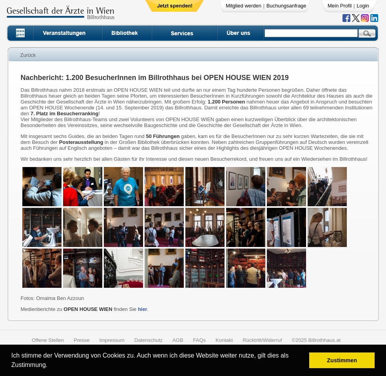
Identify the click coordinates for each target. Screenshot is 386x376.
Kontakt (224, 340)
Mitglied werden (243, 6)
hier (142, 309)
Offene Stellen (48, 340)
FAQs (199, 340)
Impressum (112, 340)
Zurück (28, 55)
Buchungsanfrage (286, 6)
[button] (50, 366)
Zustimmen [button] (342, 360)
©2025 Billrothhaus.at (316, 340)
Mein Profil (340, 6)
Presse (81, 340)
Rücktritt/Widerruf (262, 340)
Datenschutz (148, 340)
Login (363, 6)
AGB (177, 340)
